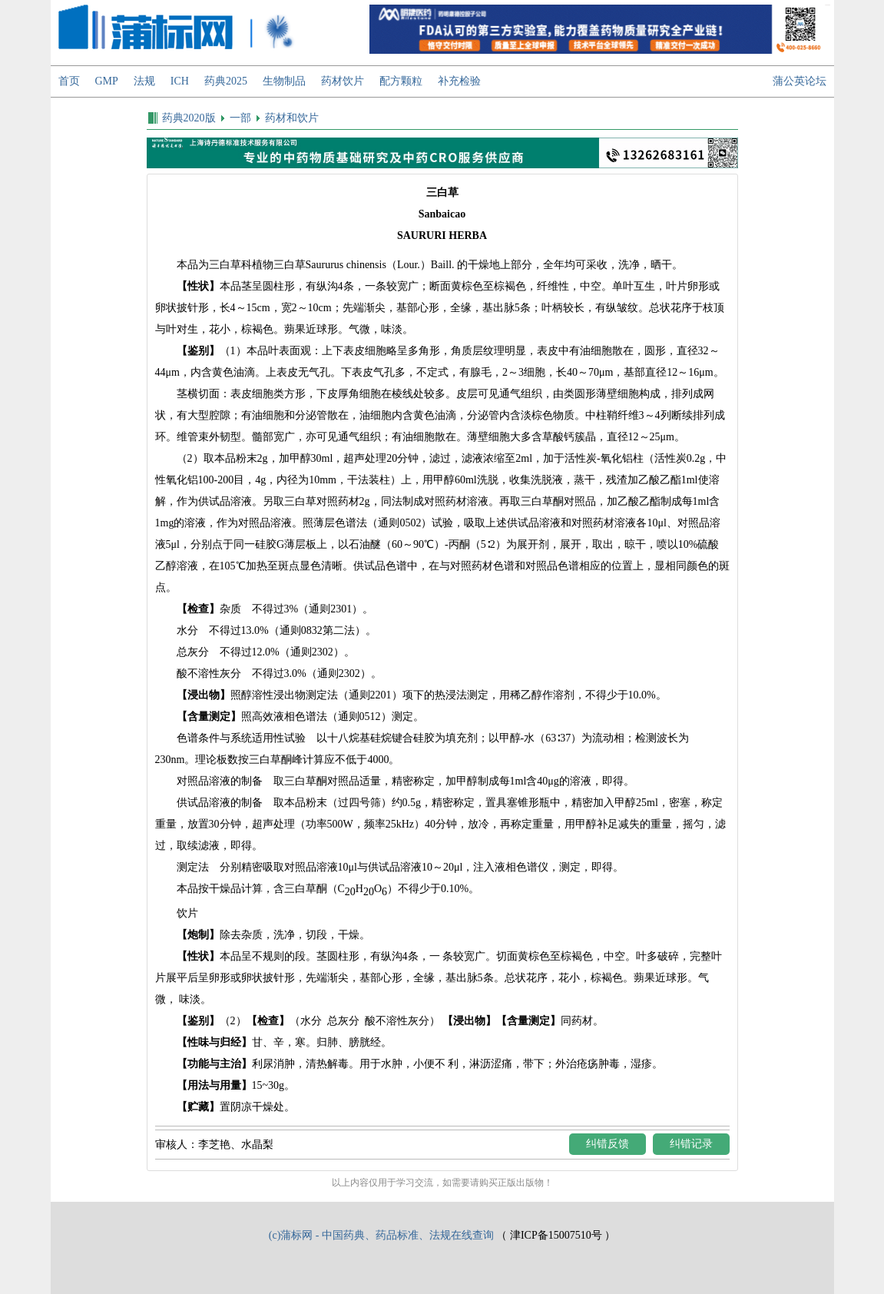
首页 (69, 81)
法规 (144, 81)
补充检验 (459, 81)
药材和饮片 (292, 118)
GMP (106, 81)
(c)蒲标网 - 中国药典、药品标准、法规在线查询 (381, 1235)
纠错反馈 (607, 1144)
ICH (180, 81)
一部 (240, 118)
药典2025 (225, 81)
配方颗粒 (400, 81)
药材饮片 (342, 81)
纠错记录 (691, 1144)
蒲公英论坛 (799, 81)
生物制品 (284, 81)
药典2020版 (189, 118)
